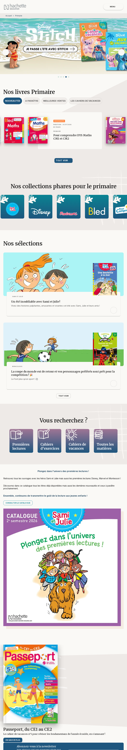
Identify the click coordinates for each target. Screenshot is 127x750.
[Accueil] (15, 6)
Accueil (9, 16)
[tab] (12, 101)
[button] (58, 77)
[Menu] (113, 6)
